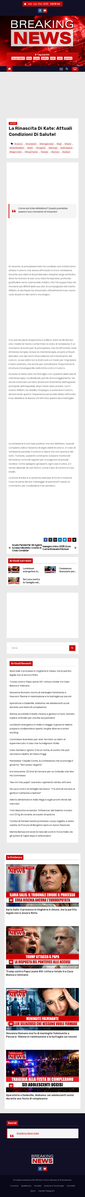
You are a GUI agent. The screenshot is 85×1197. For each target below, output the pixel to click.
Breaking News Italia (28, 1133)
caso (60, 58)
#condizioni (31, 144)
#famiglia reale (46, 144)
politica (45, 58)
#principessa (66, 148)
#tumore (55, 152)
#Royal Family (31, 152)
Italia (29, 58)
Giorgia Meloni (18, 58)
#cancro (18, 144)
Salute (22, 992)
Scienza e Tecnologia (54, 1185)
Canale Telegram (46, 1191)
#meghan (40, 148)
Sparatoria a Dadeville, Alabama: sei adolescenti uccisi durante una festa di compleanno (40, 1097)
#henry (68, 144)
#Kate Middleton (17, 148)
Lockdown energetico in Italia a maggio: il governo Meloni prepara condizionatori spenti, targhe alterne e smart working (41, 728)
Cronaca (13, 992)
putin (53, 58)
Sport (33, 1191)
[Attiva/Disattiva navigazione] (61, 69)
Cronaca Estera (16, 930)
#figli (59, 144)
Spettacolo (26, 1185)
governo (68, 58)
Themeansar (65, 1180)
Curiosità (71, 1185)
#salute (44, 152)
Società (13, 123)
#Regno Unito (16, 152)
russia (36, 58)
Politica (30, 868)
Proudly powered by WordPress (28, 1180)
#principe (53, 148)
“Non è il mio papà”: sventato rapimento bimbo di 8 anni (40, 782)
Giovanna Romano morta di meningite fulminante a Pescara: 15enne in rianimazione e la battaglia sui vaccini (41, 1035)
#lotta (30, 148)
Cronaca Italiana (16, 868)
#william (66, 152)
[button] (67, 69)
